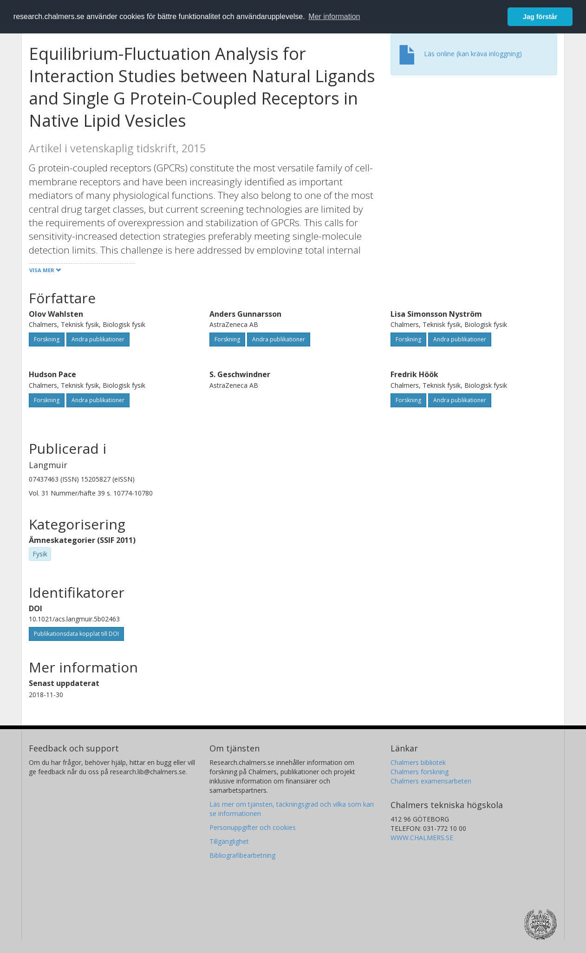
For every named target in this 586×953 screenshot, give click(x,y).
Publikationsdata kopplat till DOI (76, 634)
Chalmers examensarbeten (431, 781)
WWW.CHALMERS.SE (422, 837)
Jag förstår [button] (540, 16)
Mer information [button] (334, 16)
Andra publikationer (98, 339)
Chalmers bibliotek (418, 762)
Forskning (46, 339)
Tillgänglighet (229, 841)
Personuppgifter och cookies (252, 827)
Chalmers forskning (420, 771)
